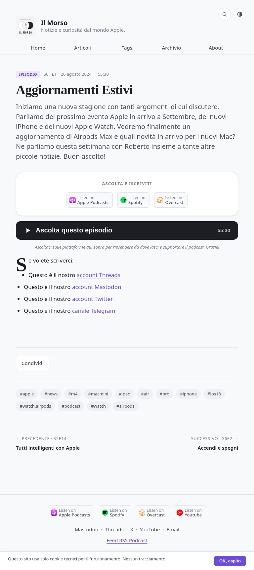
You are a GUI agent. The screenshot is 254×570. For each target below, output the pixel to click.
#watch (98, 406)
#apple (27, 394)
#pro (164, 394)
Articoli (82, 47)
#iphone (188, 394)
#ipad (124, 394)
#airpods (125, 406)
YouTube (150, 529)
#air (145, 394)
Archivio (171, 47)
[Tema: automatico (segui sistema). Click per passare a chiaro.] (239, 14)
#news (51, 394)
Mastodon (86, 529)
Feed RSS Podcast (126, 540)
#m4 (72, 394)
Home (38, 47)
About (216, 47)
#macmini (98, 394)
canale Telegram (93, 310)
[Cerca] (224, 14)
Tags (127, 47)
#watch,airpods (35, 406)
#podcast (71, 406)
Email (173, 529)
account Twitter (92, 299)
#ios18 (214, 394)
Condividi (32, 363)
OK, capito (230, 560)
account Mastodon (96, 287)
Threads (114, 529)
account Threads (98, 275)
